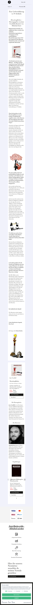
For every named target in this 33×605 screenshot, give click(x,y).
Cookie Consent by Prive (27, 602)
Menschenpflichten (12, 69)
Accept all (16, 598)
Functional (18, 591)
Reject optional (16, 594)
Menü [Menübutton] (23, 2)
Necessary (10, 591)
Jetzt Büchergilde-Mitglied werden (16, 528)
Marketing (26, 591)
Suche (10, 7)
